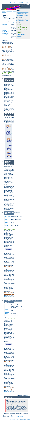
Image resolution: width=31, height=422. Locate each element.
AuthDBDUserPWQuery (21, 19)
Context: (7, 222)
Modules (11, 2)
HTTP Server (9, 11)
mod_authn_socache (9, 106)
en (13, 21)
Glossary (24, 2)
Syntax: (6, 219)
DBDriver (19, 31)
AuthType (19, 26)
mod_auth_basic (6, 47)
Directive (8, 214)
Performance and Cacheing (23, 12)
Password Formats (21, 34)
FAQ (20, 2)
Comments (19, 36)
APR (9, 168)
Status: (4, 30)
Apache (3, 11)
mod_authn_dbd (8, 266)
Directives (16, 2)
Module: (7, 225)
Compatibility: (5, 34)
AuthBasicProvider (7, 72)
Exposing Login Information (23, 15)
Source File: (5, 33)
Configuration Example (22, 13)
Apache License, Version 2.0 (16, 416)
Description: (5, 24)
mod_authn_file (6, 55)
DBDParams (19, 32)
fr (13, 22)
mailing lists (15, 410)
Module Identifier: (6, 31)
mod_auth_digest (6, 46)
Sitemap (28, 2)
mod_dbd (4, 59)
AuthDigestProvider (7, 73)
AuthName (19, 24)
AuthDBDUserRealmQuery (22, 20)
